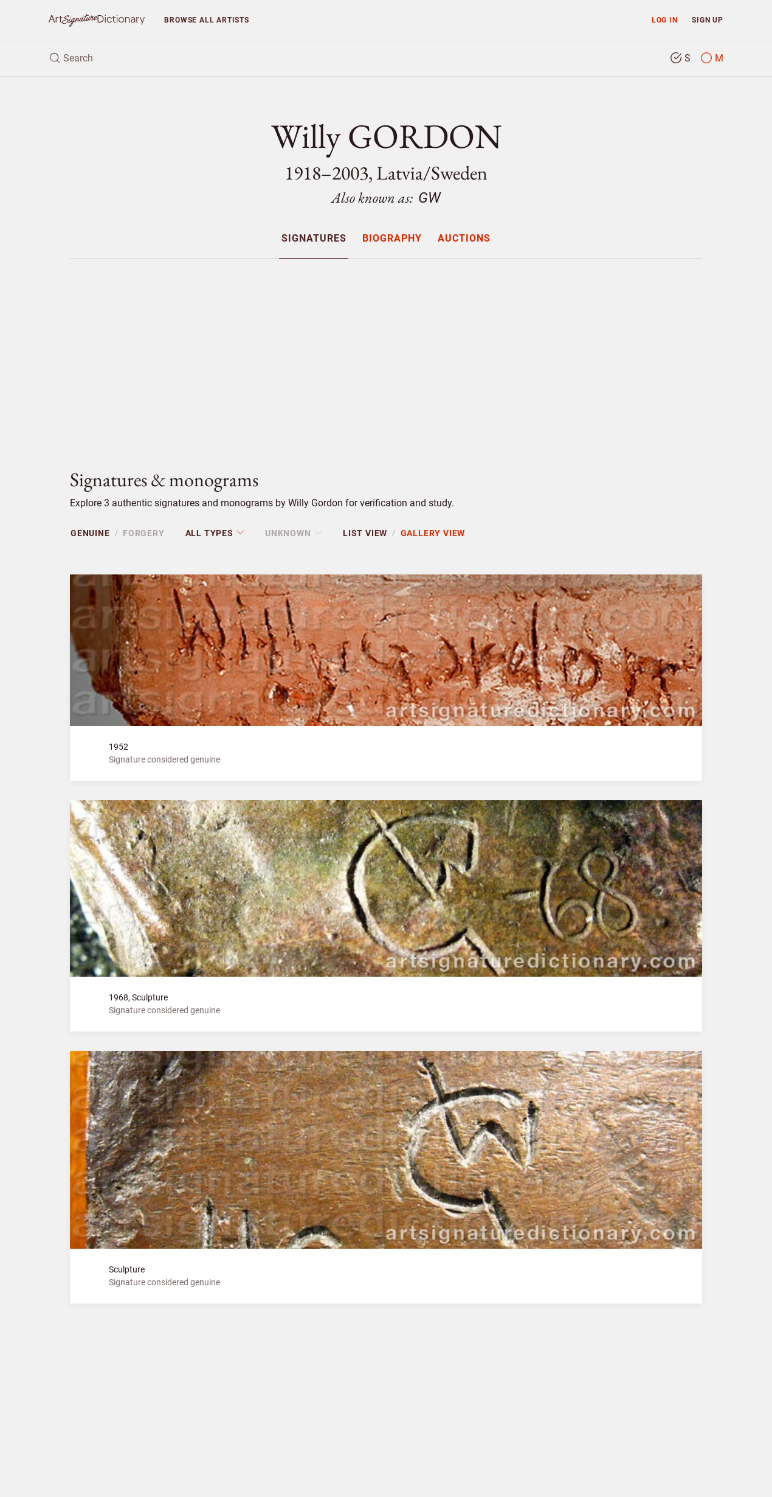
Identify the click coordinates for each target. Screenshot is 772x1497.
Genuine (90, 533)
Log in (665, 19)
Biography (392, 239)
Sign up (707, 19)
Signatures (313, 239)
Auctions (464, 239)
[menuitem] (313, 238)
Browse (206, 19)
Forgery (144, 533)
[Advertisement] (386, 353)
